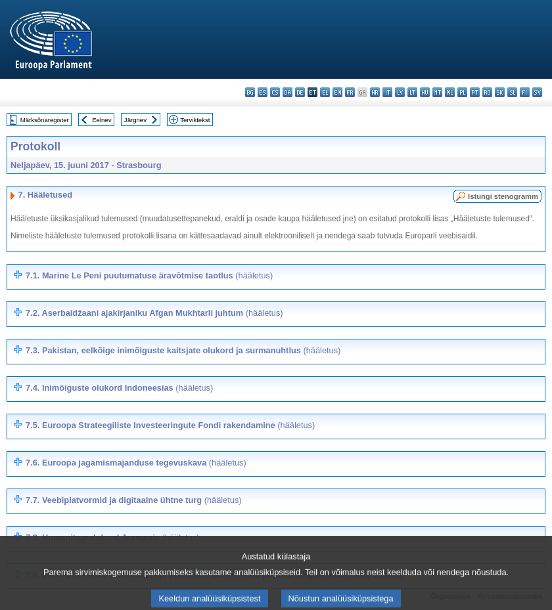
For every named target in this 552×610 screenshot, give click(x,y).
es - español (262, 92)
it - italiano (387, 92)
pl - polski (462, 92)
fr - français (350, 92)
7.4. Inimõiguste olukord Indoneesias (119, 388)
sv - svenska (537, 92)
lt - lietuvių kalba (412, 92)
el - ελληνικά (325, 92)
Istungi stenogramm (503, 196)
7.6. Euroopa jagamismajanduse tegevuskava (136, 463)
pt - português (475, 92)
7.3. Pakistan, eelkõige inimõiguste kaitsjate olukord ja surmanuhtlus (183, 350)
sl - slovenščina (512, 92)
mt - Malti (437, 92)
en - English (337, 92)
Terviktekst (195, 119)
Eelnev (101, 119)
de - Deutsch (300, 92)
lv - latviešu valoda (400, 92)
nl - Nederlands (450, 92)
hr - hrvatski (375, 92)
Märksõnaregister (44, 119)
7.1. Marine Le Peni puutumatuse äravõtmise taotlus (149, 275)
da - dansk (287, 92)
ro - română (487, 92)
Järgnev (135, 119)
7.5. (170, 425)
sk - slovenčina (500, 92)
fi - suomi (525, 92)
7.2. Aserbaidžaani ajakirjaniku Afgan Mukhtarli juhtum (154, 313)
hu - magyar (425, 92)
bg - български (250, 92)
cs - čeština (275, 92)
